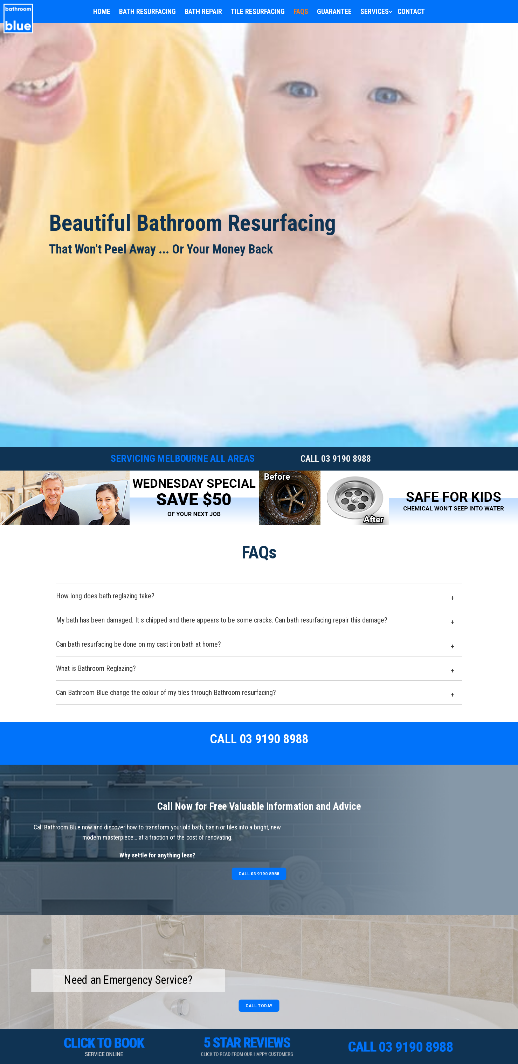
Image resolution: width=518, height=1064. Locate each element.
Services (374, 11)
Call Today (259, 1005)
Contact (411, 11)
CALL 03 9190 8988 (336, 458)
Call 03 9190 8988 (259, 873)
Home (101, 11)
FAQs (300, 11)
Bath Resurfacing (147, 11)
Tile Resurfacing (258, 11)
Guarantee (334, 11)
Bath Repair (203, 11)
